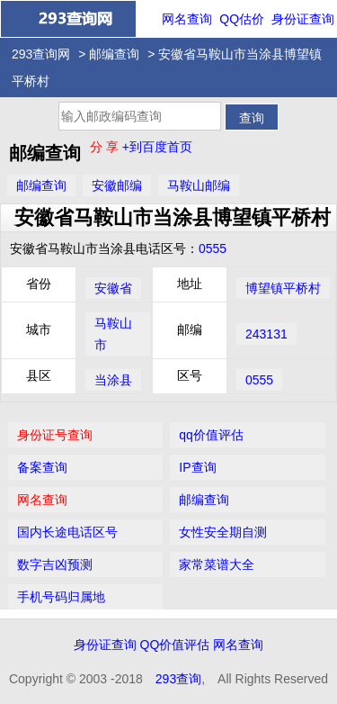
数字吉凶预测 (55, 564)
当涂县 (113, 380)
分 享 (106, 147)
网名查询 (187, 19)
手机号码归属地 (61, 597)
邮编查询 (114, 54)
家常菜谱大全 (216, 564)
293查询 (178, 679)
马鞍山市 (113, 334)
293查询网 (41, 54)
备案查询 (42, 467)
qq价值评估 (211, 435)
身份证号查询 (55, 435)
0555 (212, 248)
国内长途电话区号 (67, 532)
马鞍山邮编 (198, 185)
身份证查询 (302, 19)
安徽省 (113, 288)
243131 (266, 334)
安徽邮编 (117, 185)
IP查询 (197, 467)
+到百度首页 (157, 147)
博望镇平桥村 (283, 288)
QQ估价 (241, 19)
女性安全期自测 (223, 532)
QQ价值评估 (175, 644)
